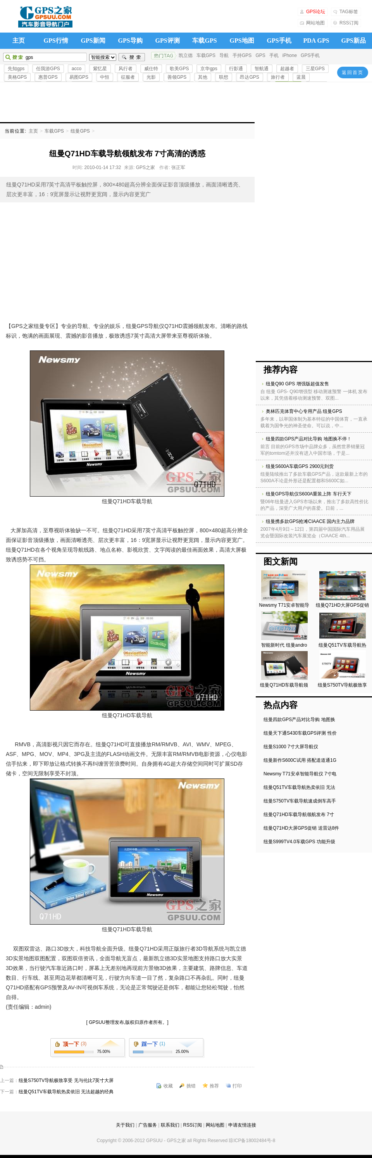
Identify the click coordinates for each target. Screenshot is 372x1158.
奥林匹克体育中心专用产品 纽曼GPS (304, 411)
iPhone (289, 55)
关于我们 (125, 1125)
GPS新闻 (93, 40)
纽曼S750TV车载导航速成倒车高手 (300, 801)
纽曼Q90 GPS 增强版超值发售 (297, 384)
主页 (18, 40)
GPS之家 (45, 17)
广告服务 (147, 1125)
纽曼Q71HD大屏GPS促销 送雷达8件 (301, 828)
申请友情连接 (242, 1125)
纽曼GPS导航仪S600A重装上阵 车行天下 (308, 494)
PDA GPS (316, 40)
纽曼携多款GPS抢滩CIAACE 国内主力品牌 (310, 521)
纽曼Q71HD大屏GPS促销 (342, 605)
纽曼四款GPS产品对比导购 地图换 (299, 719)
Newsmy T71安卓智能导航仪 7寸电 (300, 774)
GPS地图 (241, 40)
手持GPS (241, 55)
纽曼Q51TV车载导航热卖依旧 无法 (299, 787)
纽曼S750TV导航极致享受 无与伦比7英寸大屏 (66, 1080)
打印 (237, 1086)
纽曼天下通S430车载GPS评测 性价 (300, 733)
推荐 (214, 1086)
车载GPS (204, 40)
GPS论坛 (315, 11)
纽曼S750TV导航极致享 (342, 685)
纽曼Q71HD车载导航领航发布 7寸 (299, 814)
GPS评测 (167, 40)
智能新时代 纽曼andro (284, 645)
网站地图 (315, 23)
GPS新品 (353, 40)
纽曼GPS (80, 131)
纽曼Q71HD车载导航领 (284, 685)
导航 (224, 55)
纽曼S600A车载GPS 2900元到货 (300, 466)
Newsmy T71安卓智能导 (284, 605)
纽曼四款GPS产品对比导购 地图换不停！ (308, 439)
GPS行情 (55, 40)
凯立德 (186, 55)
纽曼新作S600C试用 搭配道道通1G (300, 760)
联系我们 (170, 1125)
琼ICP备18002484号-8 (252, 1140)
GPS (260, 55)
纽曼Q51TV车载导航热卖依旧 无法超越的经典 (66, 1091)
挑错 (191, 1086)
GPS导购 (130, 40)
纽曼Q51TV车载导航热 (342, 645)
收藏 (168, 1086)
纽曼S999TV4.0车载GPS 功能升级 (299, 841)
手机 (274, 55)
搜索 (132, 57)
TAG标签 (348, 11)
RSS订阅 (348, 23)
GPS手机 (279, 40)
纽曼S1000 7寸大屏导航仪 (291, 746)
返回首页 (352, 72)
